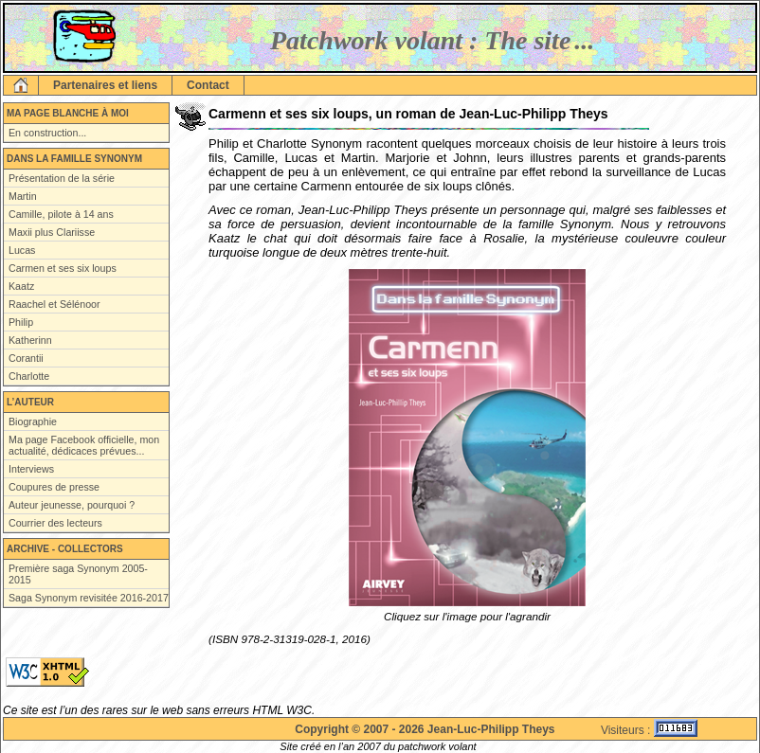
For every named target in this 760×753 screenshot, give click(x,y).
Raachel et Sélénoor (54, 304)
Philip (21, 322)
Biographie (33, 421)
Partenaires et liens (105, 85)
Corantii (26, 358)
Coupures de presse (54, 487)
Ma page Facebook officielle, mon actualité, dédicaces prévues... (84, 445)
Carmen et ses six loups (63, 268)
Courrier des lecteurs (55, 523)
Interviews (31, 469)
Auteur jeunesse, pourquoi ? (72, 505)
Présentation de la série (62, 178)
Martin (23, 196)
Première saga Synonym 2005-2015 (78, 574)
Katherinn (30, 340)
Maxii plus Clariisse (52, 232)
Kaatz (21, 286)
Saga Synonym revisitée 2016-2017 (89, 597)
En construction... (47, 132)
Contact (208, 85)
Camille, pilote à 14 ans (61, 214)
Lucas (22, 250)
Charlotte (29, 376)
